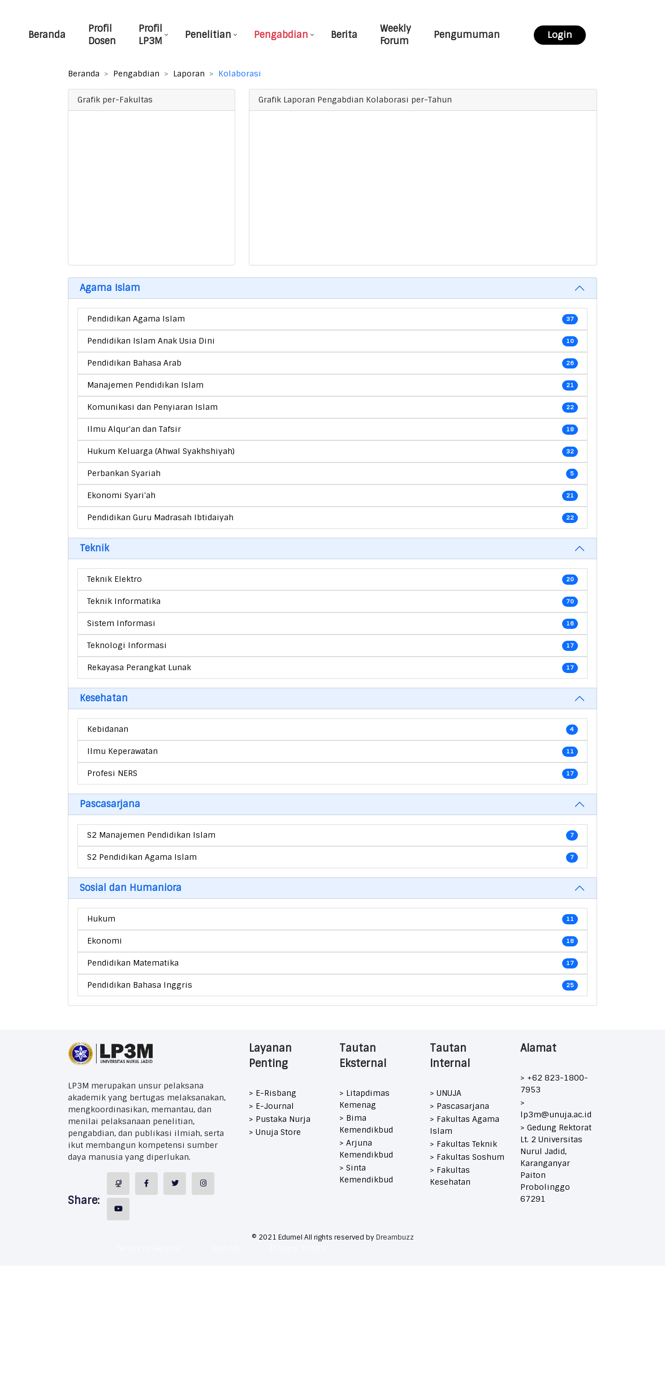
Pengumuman (468, 35)
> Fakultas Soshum (467, 1157)
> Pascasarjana (459, 1106)
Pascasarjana (110, 804)
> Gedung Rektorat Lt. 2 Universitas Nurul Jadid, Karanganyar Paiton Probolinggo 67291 (555, 1163)
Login (560, 35)
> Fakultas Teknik (463, 1144)
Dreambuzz (395, 1237)
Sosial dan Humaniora (131, 888)
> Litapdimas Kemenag (364, 1099)
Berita (345, 35)
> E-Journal (271, 1106)
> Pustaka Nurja (279, 1119)
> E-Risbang (272, 1093)
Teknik (94, 548)
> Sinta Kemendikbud (366, 1174)
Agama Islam (110, 288)
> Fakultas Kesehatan (450, 1176)
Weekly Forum (396, 35)
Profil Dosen (103, 35)
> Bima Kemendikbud (366, 1124)
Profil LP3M (151, 35)
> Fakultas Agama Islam (464, 1125)
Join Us (225, 1248)
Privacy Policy (298, 1248)
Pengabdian (282, 35)
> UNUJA (445, 1093)
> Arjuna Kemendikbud (366, 1149)
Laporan (189, 73)
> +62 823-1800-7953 (554, 1084)
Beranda (48, 35)
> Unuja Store (275, 1132)
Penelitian (209, 35)
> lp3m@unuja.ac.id (555, 1109)
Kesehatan (104, 698)
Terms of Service (148, 1248)
